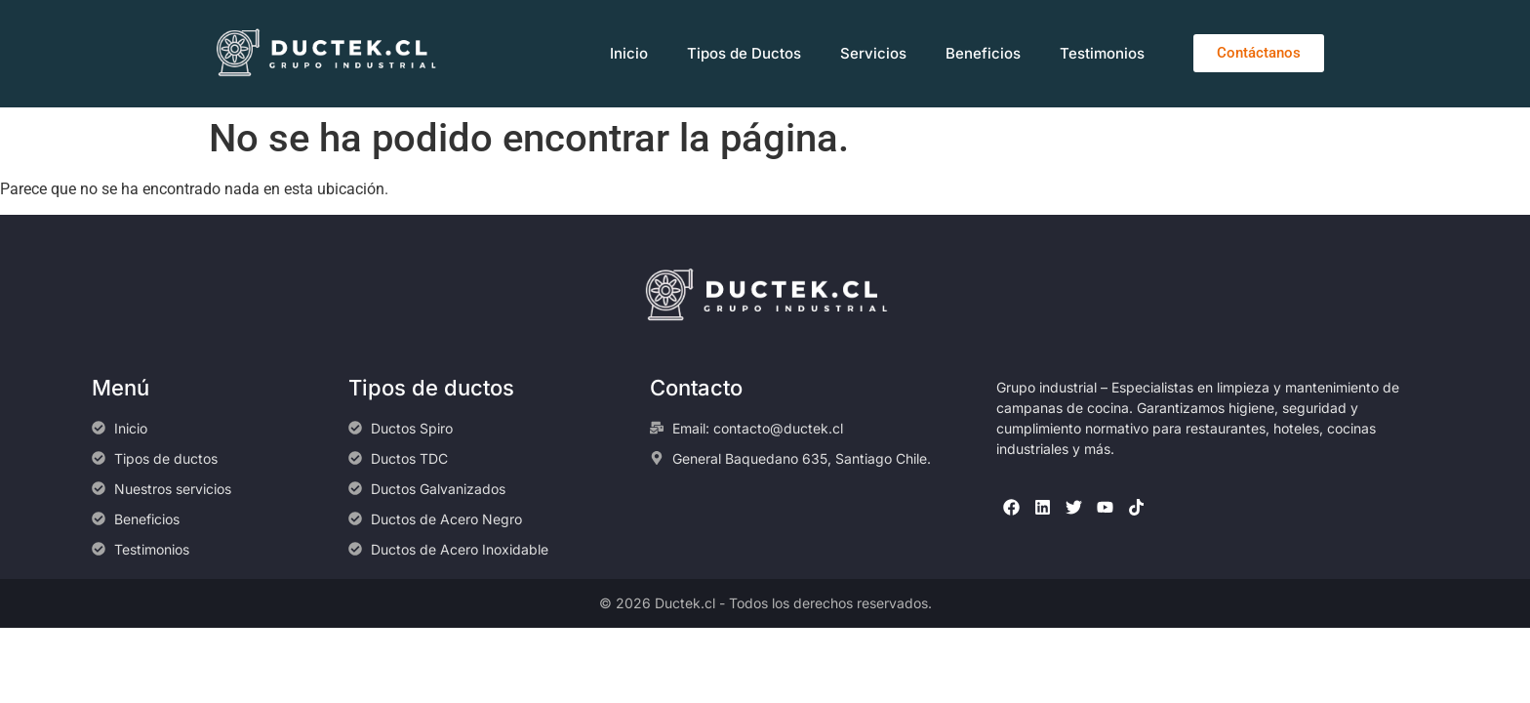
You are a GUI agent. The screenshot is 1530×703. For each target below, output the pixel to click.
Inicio (629, 53)
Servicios (873, 53)
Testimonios (1102, 53)
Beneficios (983, 53)
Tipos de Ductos (744, 53)
